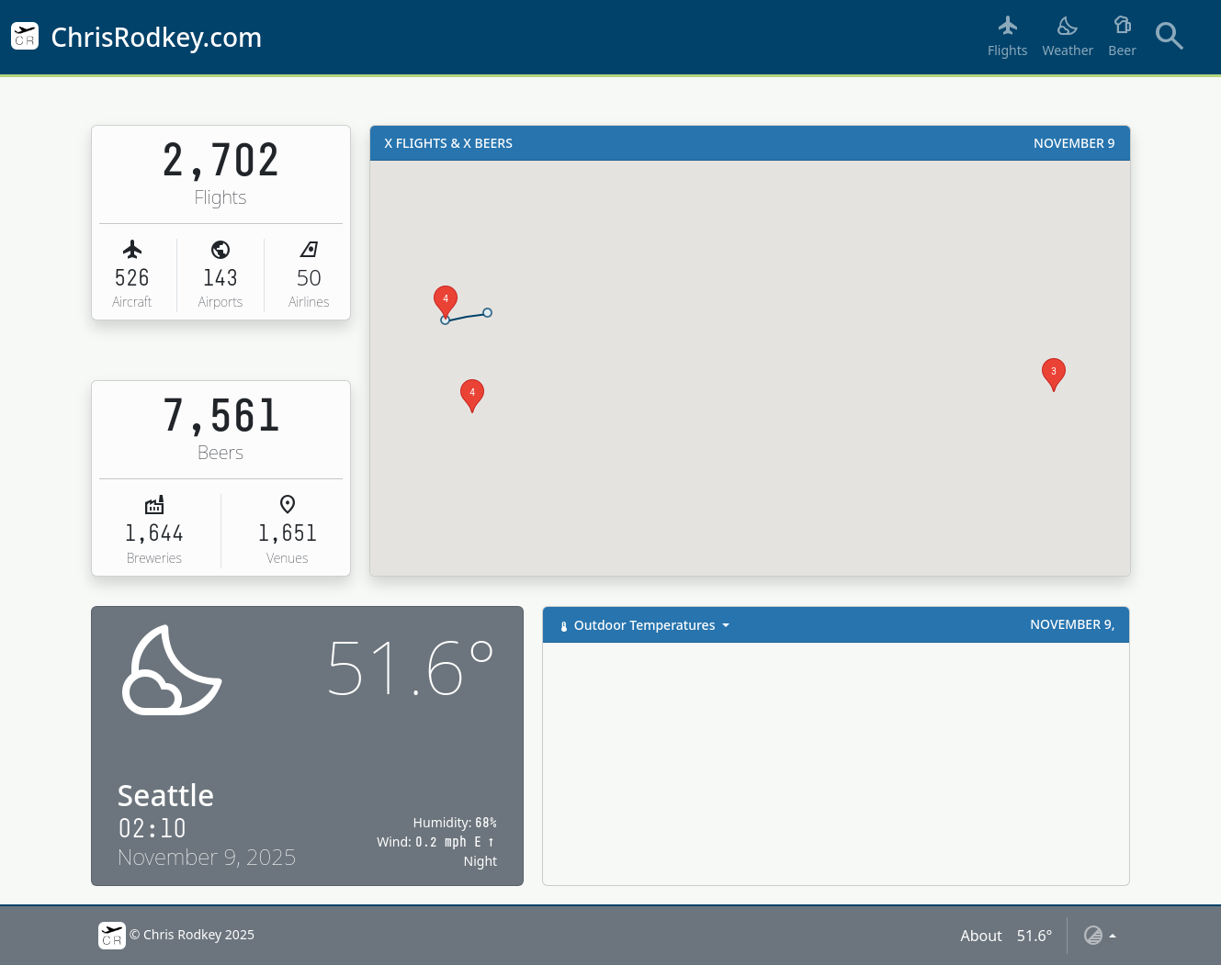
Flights (1008, 36)
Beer (1122, 36)
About (980, 936)
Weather (1067, 36)
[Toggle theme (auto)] (1099, 936)
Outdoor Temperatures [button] (638, 625)
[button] (445, 320)
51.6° (1035, 936)
